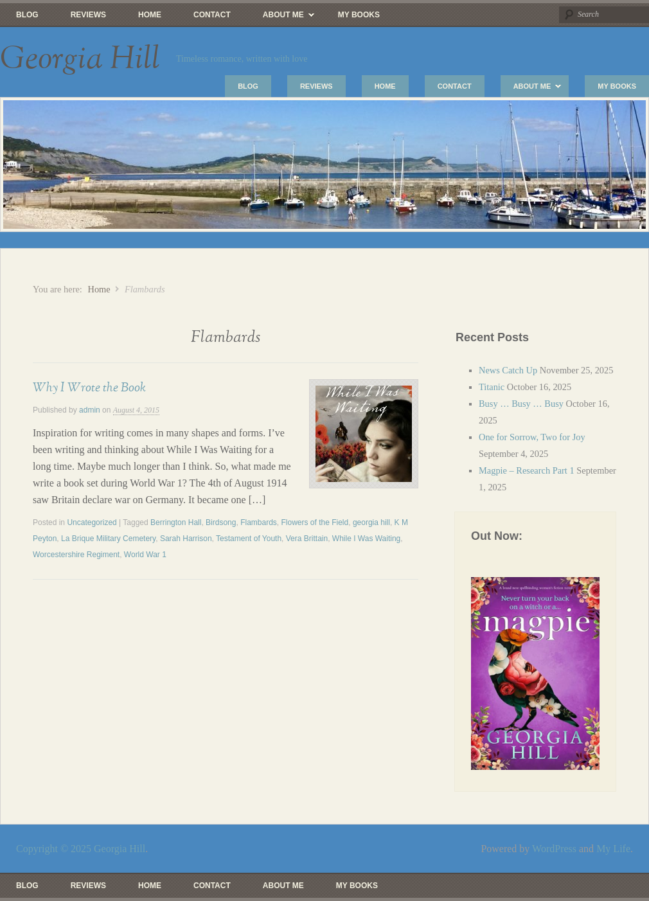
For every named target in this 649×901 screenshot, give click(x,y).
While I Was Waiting (366, 538)
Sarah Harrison (186, 538)
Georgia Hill (80, 59)
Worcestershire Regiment (76, 554)
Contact (212, 14)
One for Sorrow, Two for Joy (532, 437)
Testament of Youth (248, 538)
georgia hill (371, 522)
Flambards (258, 522)
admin (89, 410)
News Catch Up (508, 370)
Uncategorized (91, 522)
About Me (280, 18)
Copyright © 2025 (55, 848)
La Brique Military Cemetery (108, 538)
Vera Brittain (307, 538)
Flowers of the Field (315, 522)
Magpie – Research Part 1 (526, 470)
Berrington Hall (175, 522)
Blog (27, 14)
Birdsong (221, 522)
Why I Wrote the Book (89, 387)
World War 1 (145, 554)
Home (149, 14)
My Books (359, 14)
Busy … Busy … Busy (521, 403)
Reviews (88, 14)
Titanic (491, 387)
